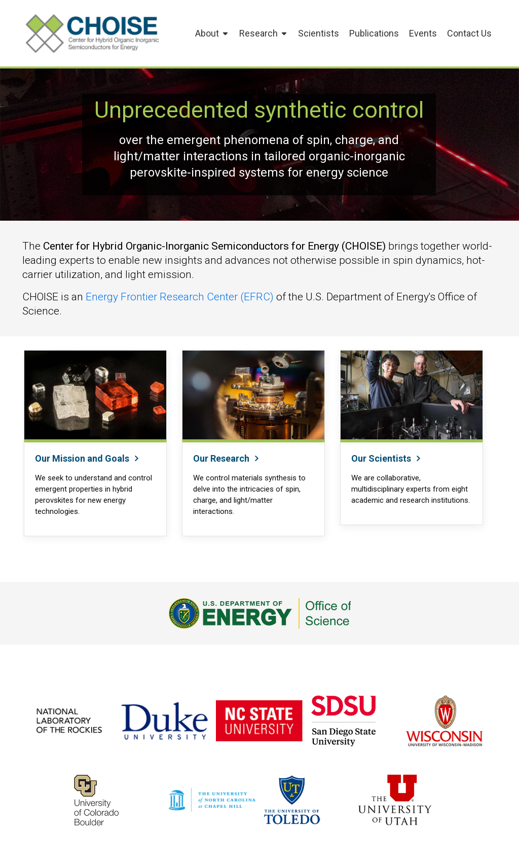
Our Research (226, 458)
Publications (374, 33)
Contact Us (469, 33)
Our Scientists (386, 458)
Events (423, 33)
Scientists (318, 33)
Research (263, 33)
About (212, 33)
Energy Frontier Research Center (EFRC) (180, 297)
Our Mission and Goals (87, 458)
